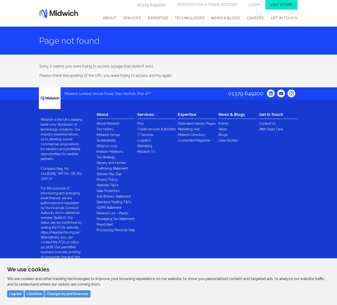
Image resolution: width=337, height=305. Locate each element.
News (223, 129)
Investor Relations (110, 151)
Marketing (144, 146)
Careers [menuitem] (255, 18)
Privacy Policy (107, 179)
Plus (140, 123)
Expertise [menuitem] (158, 18)
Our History (105, 129)
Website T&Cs (107, 185)
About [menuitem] (109, 18)
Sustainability (106, 140)
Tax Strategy (106, 157)
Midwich (58, 13)
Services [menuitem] (132, 18)
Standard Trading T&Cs (114, 202)
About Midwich (108, 123)
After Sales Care (271, 129)
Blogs (223, 135)
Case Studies (228, 140)
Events (223, 123)
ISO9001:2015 (107, 146)
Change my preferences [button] (67, 294)
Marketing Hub (189, 129)
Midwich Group (108, 135)
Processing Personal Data (116, 230)
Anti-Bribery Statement (114, 196)
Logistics (144, 140)
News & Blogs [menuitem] (225, 18)
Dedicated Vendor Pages (197, 123)
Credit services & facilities (156, 129)
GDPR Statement (109, 207)
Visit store (281, 5)
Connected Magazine (194, 140)
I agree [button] (15, 294)
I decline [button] (34, 294)
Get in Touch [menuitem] (284, 18)
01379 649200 (151, 4)
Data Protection (108, 191)
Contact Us (267, 123)
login (254, 5)
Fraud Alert (105, 224)
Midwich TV (146, 151)
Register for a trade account (207, 5)
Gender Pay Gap (109, 174)
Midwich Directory (191, 135)
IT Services (145, 135)
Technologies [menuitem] (190, 18)
